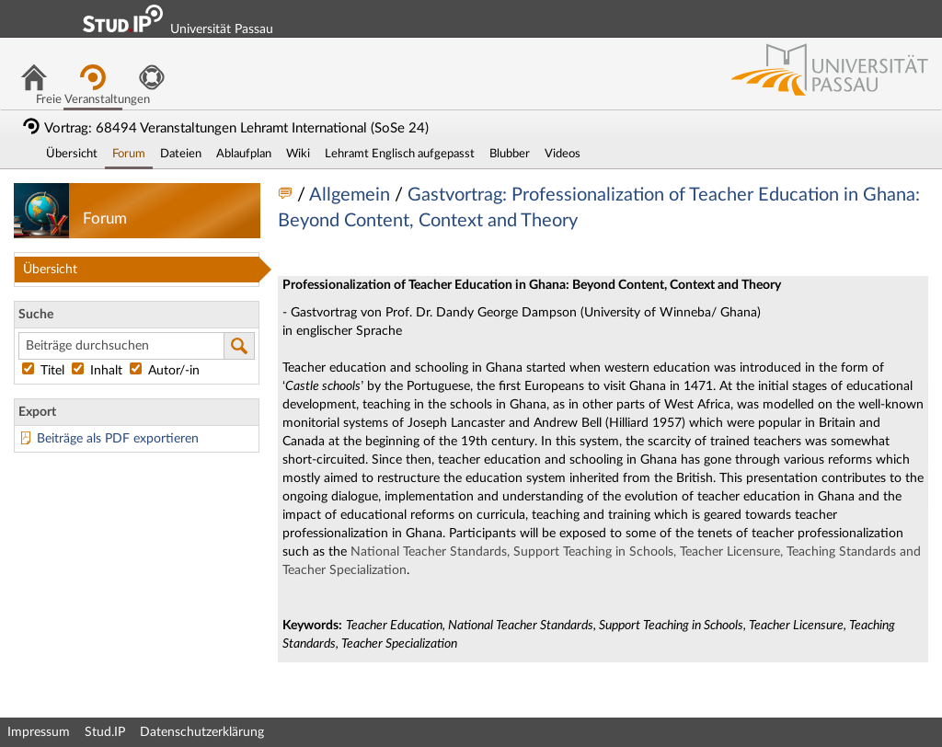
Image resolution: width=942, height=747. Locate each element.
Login (920, 18)
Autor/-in (165, 370)
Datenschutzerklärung (202, 732)
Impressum (38, 732)
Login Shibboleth (825, 18)
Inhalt (99, 370)
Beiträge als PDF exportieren (118, 438)
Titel (45, 370)
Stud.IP (105, 732)
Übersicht (50, 269)
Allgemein (352, 195)
